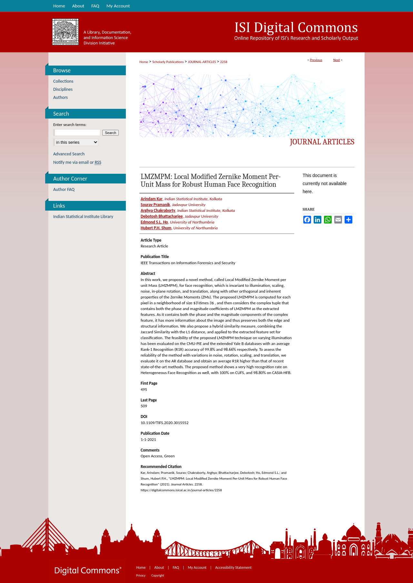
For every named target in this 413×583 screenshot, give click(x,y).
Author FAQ (64, 189)
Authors (60, 97)
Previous (316, 60)
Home (143, 62)
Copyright (157, 575)
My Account (197, 567)
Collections (63, 81)
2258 (223, 62)
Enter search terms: (69, 124)
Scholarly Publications (168, 62)
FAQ (176, 567)
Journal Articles (322, 141)
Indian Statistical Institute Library (83, 216)
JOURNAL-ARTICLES (202, 62)
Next (336, 60)
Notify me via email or (77, 162)
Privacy (141, 575)
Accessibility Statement (233, 567)
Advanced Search (69, 154)
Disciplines (63, 89)
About (159, 567)
